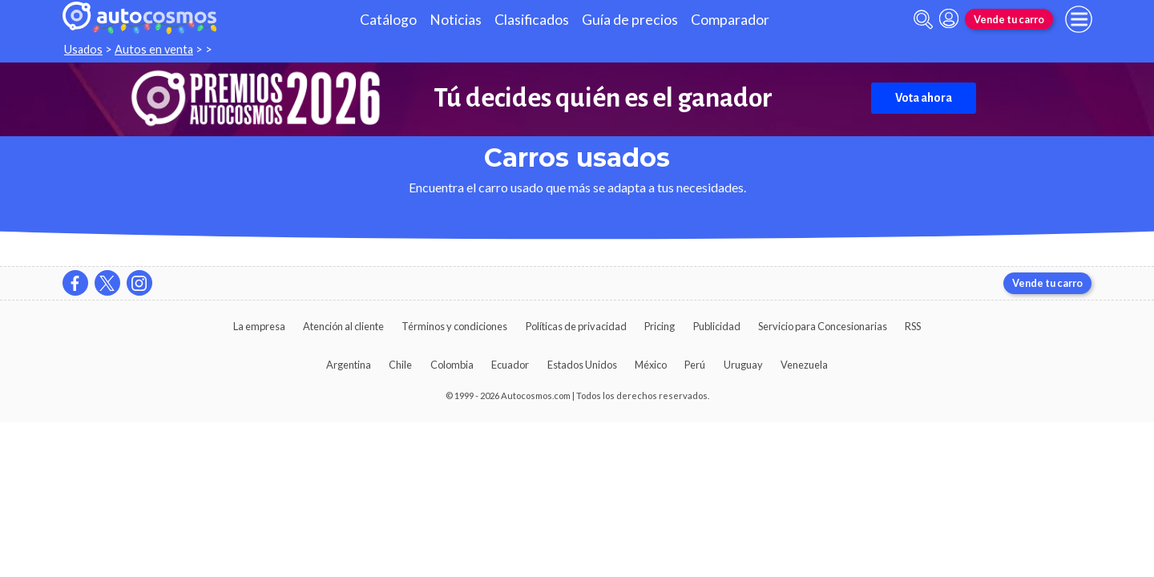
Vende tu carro (1009, 19)
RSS (913, 326)
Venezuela (804, 364)
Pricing (659, 326)
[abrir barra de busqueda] (923, 19)
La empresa (259, 326)
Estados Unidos (582, 364)
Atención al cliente (343, 326)
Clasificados (531, 19)
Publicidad (716, 326)
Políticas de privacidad (576, 326)
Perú (694, 364)
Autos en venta (154, 49)
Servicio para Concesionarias (822, 326)
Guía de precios (630, 19)
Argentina (348, 364)
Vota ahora (923, 97)
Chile (400, 364)
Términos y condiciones (454, 326)
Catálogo (388, 19)
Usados (83, 49)
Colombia (452, 364)
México (651, 364)
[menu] (1078, 19)
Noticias (456, 19)
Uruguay (743, 364)
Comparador (730, 19)
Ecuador (510, 364)
